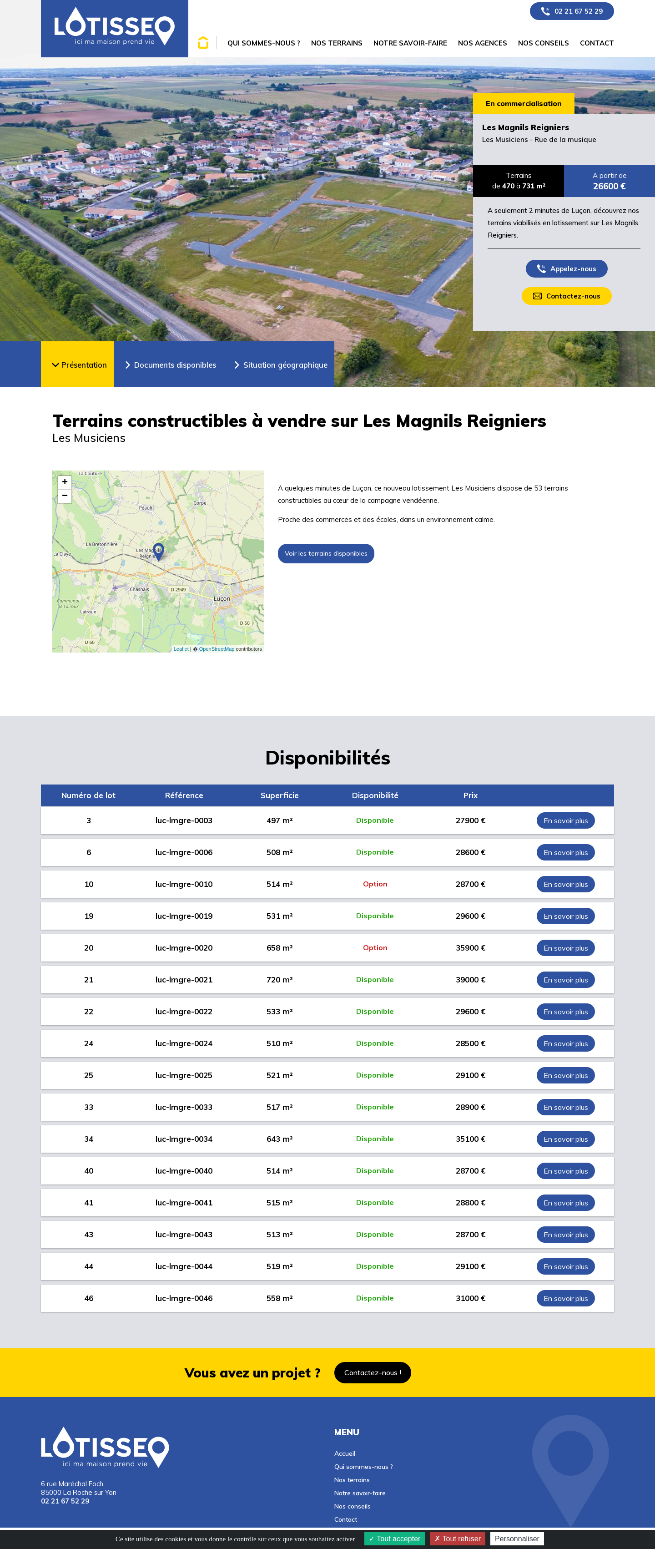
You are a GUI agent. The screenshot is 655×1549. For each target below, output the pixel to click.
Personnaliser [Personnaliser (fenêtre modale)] (517, 1539)
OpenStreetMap (217, 649)
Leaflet (181, 649)
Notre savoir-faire (360, 1493)
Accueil (344, 1453)
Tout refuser (457, 1539)
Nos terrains (352, 1479)
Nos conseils (352, 1506)
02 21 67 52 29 (578, 11)
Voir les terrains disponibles (326, 553)
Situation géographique (285, 365)
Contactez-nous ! (372, 1372)
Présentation (84, 365)
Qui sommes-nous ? (363, 1466)
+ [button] (65, 483)
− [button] (65, 496)
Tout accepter (394, 1539)
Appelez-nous (573, 268)
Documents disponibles (175, 365)
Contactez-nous (573, 296)
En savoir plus (566, 820)
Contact (345, 1519)
